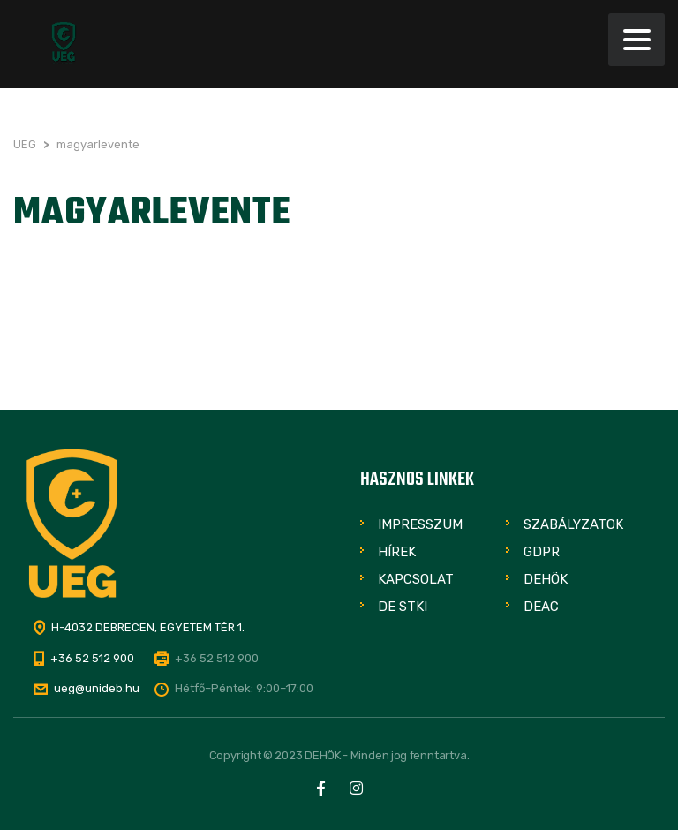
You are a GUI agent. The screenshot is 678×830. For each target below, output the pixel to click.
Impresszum (420, 524)
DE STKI (402, 607)
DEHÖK (546, 579)
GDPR (542, 552)
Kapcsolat (416, 579)
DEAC (541, 607)
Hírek (397, 552)
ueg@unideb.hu (96, 688)
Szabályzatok (573, 524)
